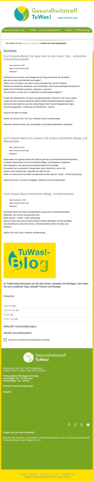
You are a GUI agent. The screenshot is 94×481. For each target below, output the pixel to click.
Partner (23, 474)
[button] (69, 424)
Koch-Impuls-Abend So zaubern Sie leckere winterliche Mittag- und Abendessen (45, 140)
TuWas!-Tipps (9, 319)
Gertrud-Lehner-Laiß (14, 30)
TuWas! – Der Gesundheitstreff (44, 30)
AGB (56, 474)
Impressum (46, 474)
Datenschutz (68, 474)
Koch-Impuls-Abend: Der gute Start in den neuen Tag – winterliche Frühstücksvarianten (45, 58)
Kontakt (34, 474)
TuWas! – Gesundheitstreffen (47, 35)
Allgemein (8, 306)
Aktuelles (35, 43)
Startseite (26, 43)
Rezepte (7, 314)
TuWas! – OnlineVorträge (77, 30)
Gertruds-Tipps (10, 310)
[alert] (47, 340)
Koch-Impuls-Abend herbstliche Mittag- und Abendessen (39, 193)
